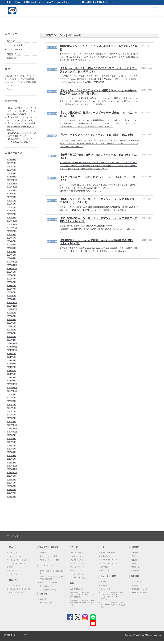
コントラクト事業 (108, 576)
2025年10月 (12, 187)
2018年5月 (11, 489)
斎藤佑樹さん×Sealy (77, 589)
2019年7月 (11, 442)
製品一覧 (12, 580)
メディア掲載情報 (14, 49)
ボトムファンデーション (18, 560)
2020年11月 (12, 388)
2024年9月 (11, 231)
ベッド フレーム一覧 (16, 592)
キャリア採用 (136, 582)
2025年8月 (11, 194)
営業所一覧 (135, 567)
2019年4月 (11, 452)
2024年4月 (11, 248)
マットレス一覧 (14, 585)
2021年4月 (11, 371)
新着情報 (43, 599)
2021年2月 (11, 377)
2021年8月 (11, 357)
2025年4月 (11, 207)
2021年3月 (11, 374)
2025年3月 (11, 211)
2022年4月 (11, 330)
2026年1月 (11, 177)
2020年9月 (11, 394)
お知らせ (11, 41)
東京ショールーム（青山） (49, 556)
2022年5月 (11, 326)
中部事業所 (135, 570)
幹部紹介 (134, 563)
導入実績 (104, 585)
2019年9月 (11, 435)
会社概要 (134, 553)
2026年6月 (11, 160)
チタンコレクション (77, 563)
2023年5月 (11, 285)
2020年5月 (11, 408)
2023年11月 (12, 265)
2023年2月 (11, 296)
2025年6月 (11, 200)
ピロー (11, 570)
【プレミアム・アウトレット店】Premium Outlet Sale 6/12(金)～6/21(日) (21, 126)
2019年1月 (11, 462)
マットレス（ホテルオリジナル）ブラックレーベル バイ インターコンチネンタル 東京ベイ (113, 596)
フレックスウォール (77, 567)
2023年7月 (11, 279)
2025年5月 (11, 204)
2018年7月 (11, 483)
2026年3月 (11, 170)
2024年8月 (11, 234)
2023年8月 (11, 275)
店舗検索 (43, 553)
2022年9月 (11, 313)
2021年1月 (11, 381)
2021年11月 (12, 347)
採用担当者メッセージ (139, 589)
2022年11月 (12, 306)
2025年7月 (11, 197)
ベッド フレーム (15, 556)
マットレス (13, 553)
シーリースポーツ (76, 574)
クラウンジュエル (76, 560)
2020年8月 (11, 398)
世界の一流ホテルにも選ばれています (52, 572)
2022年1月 (11, 340)
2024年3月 (11, 251)
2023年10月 (12, 268)
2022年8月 (11, 316)
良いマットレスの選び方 (48, 582)
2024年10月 (12, 228)
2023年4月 (11, 289)
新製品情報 (12, 58)
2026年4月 (11, 166)
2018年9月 (11, 476)
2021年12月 (12, 343)
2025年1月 (11, 217)
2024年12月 (12, 221)
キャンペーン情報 (14, 45)
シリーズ (74, 547)
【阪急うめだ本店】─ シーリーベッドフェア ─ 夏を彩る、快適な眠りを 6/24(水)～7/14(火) (21, 111)
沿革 (133, 556)
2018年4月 (11, 493)
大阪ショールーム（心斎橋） (50, 560)
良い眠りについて (46, 586)
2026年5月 (11, 163)
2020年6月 (11, 404)
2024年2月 (11, 255)
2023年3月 (11, 292)
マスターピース (76, 556)
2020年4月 (11, 411)
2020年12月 (12, 384)
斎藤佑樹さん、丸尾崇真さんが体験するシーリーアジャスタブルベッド (82, 603)
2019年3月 (11, 455)
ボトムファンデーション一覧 (19, 589)
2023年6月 (11, 282)
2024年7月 (11, 238)
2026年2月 (11, 173)
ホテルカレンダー (46, 603)
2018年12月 (12, 466)
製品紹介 (104, 582)
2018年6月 (11, 486)
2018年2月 (11, 496)
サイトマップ (106, 570)
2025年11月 (12, 183)
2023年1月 (11, 299)
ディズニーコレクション (79, 578)
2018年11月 (12, 469)
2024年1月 (11, 258)
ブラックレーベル (76, 553)
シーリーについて (11, 536)
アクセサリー (14, 574)
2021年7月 (11, 360)
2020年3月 (11, 415)
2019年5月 (11, 449)
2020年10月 (12, 391)
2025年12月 (12, 180)
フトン (11, 567)
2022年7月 (11, 319)
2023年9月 (11, 272)
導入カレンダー (106, 589)
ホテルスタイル (76, 570)
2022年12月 (12, 302)
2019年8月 (11, 438)
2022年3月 (11, 333)
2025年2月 (11, 214)
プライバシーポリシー (109, 563)
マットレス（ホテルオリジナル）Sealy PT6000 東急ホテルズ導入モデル (113, 605)
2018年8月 (11, 479)
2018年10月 (12, 472)
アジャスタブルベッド (17, 563)
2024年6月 (11, 241)
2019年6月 (11, 445)
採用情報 (135, 576)
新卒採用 (134, 585)
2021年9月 (11, 354)
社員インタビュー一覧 (139, 592)
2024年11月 (12, 224)
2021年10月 (12, 350)
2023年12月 (12, 262)
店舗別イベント (13, 54)
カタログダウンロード (109, 560)
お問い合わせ (106, 556)
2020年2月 (11, 418)
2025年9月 (11, 190)
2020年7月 (11, 401)
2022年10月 (12, 309)
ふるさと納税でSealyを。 (49, 590)
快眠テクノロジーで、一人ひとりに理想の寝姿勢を (52, 578)
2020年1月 (11, 421)
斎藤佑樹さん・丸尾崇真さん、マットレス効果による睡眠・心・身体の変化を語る (82, 595)
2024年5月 (11, 245)
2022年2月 (11, 337)
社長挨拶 (134, 560)
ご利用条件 (105, 567)
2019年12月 (12, 425)
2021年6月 (11, 364)
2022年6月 (11, 323)
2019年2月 (11, 459)
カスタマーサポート (108, 553)
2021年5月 (11, 367)
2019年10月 (12, 432)
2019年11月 (12, 428)
